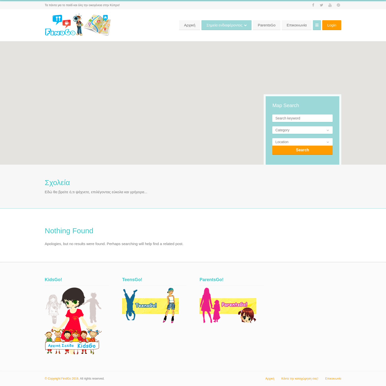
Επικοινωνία (333, 378)
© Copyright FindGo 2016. (62, 378)
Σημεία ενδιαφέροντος (256, 25)
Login (331, 25)
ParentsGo (298, 25)
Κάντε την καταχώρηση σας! (299, 378)
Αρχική (221, 25)
